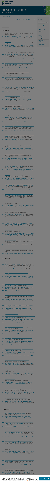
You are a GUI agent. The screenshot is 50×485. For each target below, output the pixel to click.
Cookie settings (24, 480)
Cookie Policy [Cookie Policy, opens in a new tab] (8, 481)
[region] (25, 480)
